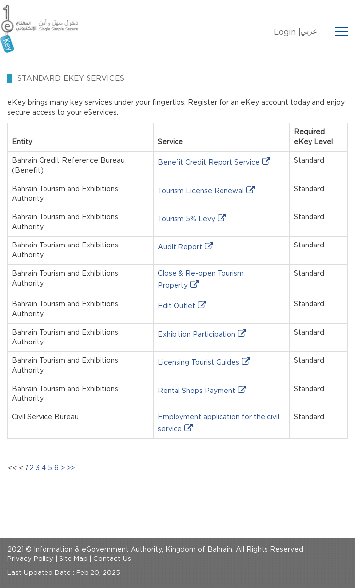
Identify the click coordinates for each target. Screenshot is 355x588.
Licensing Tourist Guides (198, 362)
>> (71, 468)
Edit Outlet (176, 306)
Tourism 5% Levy (186, 219)
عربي (309, 31)
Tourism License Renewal (201, 191)
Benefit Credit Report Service (209, 162)
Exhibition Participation (196, 334)
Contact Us (112, 559)
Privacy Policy (30, 559)
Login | (287, 32)
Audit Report (180, 247)
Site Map (73, 559)
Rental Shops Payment (196, 391)
